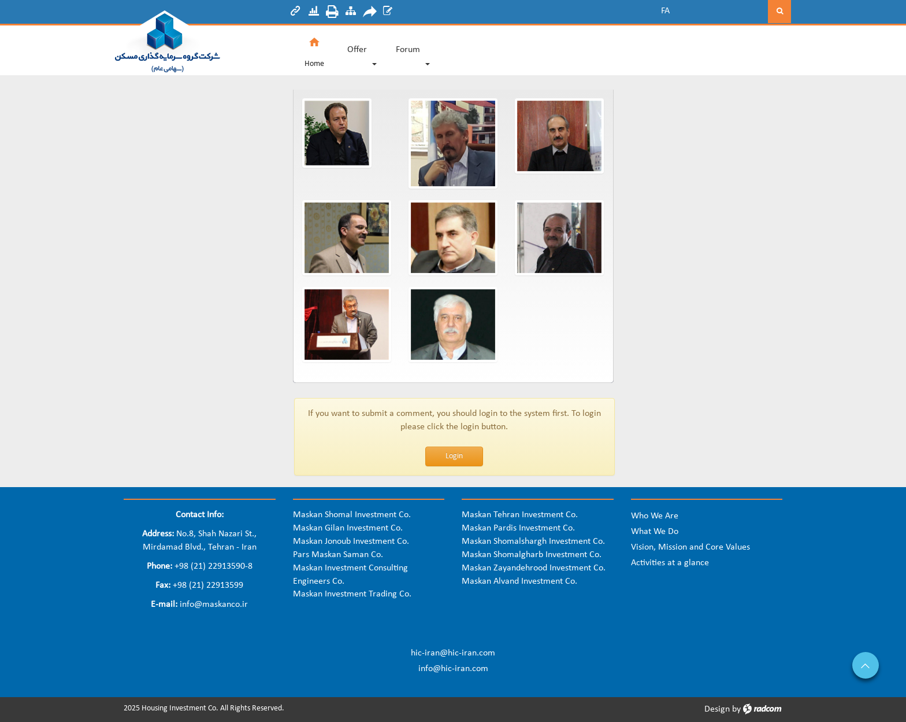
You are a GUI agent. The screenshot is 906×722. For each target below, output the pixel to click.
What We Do (654, 531)
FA (665, 11)
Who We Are (654, 516)
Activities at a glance (670, 563)
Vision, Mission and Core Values (690, 547)
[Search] (724, 11)
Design (717, 709)
